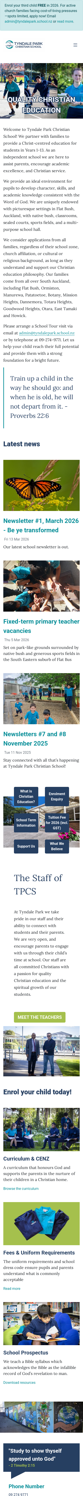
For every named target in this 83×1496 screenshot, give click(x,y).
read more (65, 21)
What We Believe (57, 847)
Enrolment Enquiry (57, 796)
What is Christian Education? (26, 796)
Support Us (26, 847)
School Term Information (26, 823)
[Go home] (24, 45)
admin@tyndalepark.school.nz (47, 332)
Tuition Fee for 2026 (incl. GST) (57, 823)
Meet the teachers (40, 1017)
